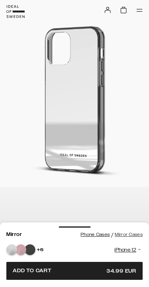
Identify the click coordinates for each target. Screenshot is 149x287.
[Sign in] (108, 10)
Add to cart (74, 271)
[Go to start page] (15, 11)
